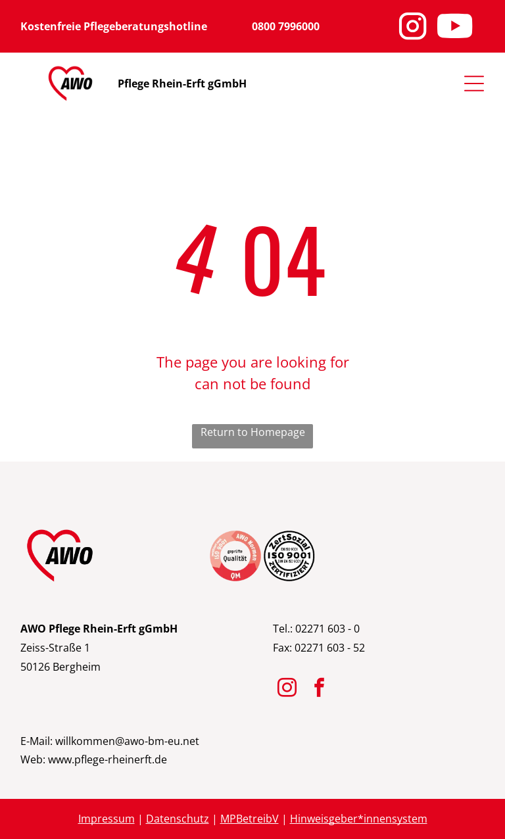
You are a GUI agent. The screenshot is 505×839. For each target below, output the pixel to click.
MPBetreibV (249, 818)
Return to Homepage (253, 432)
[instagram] (287, 689)
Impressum (106, 818)
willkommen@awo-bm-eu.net (127, 741)
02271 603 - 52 (330, 647)
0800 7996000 (286, 26)
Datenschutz (177, 818)
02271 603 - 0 (327, 628)
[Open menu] (474, 83)
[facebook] (319, 689)
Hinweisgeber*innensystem (358, 818)
